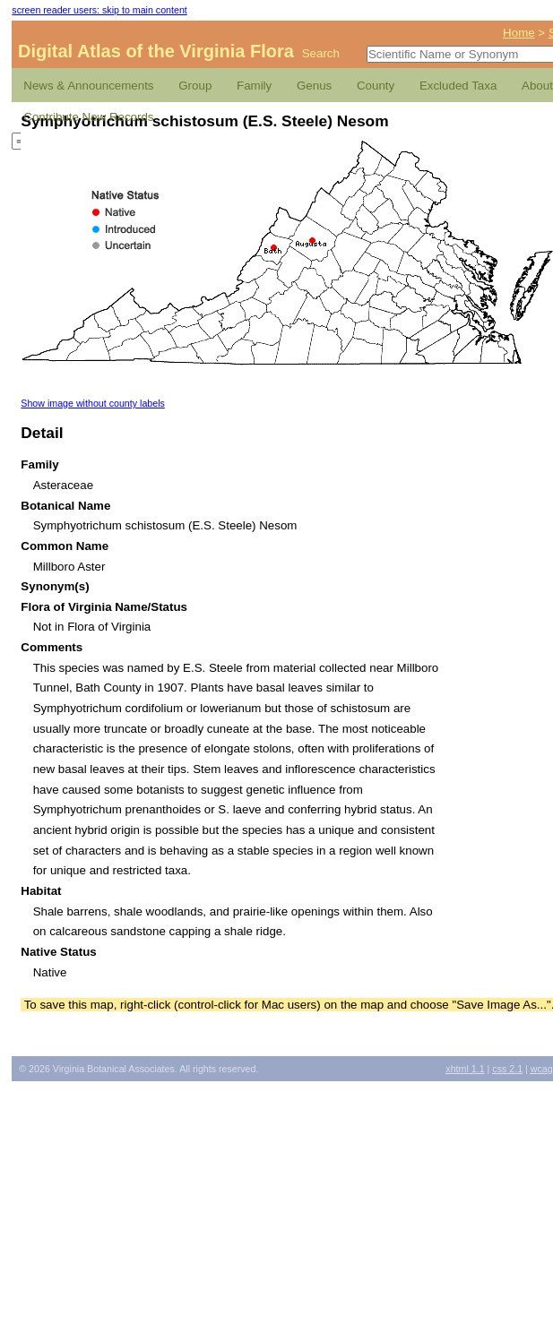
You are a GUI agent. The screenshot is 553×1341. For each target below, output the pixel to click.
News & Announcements (88, 85)
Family (254, 85)
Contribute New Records (88, 117)
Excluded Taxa (458, 85)
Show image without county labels (93, 403)
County (375, 85)
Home (519, 32)
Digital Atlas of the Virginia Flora (156, 51)
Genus (314, 85)
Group (195, 85)
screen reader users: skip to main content (99, 9)
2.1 (507, 1068)
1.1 (464, 1068)
